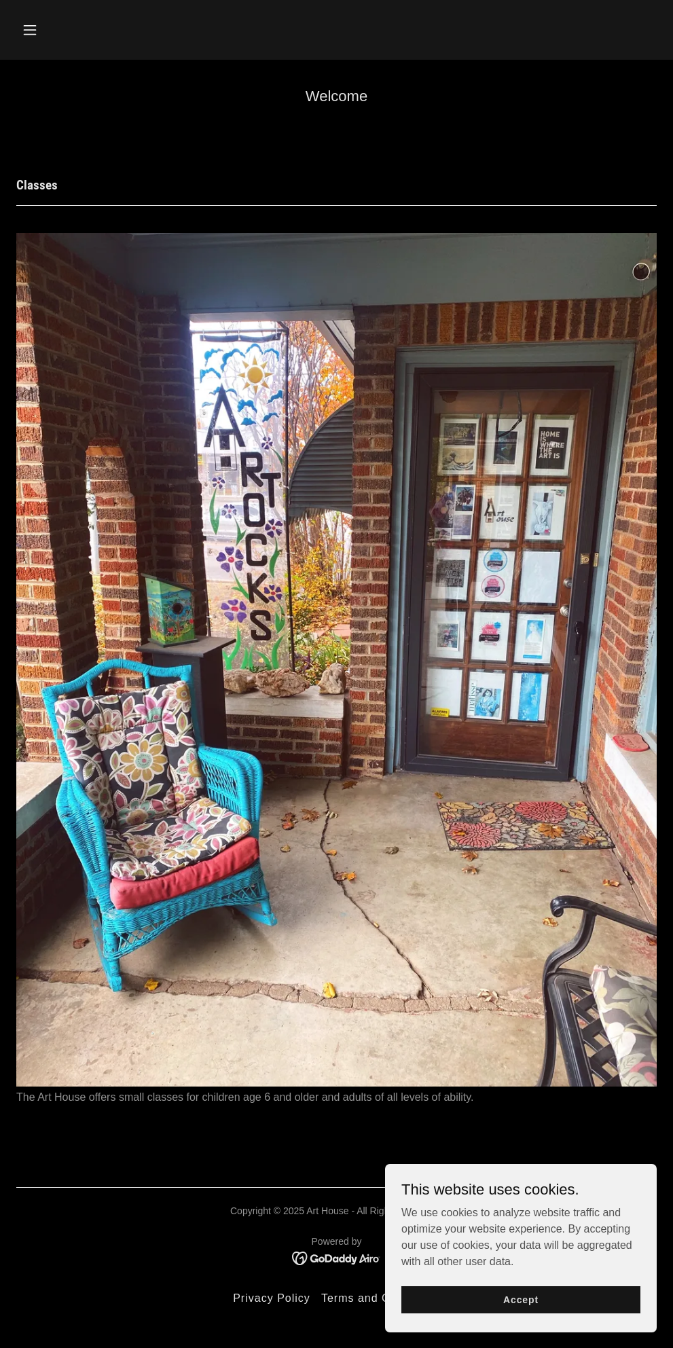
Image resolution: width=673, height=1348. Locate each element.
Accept (521, 1299)
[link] (336, 1258)
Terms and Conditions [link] (380, 1298)
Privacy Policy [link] (271, 1298)
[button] (90, 29)
